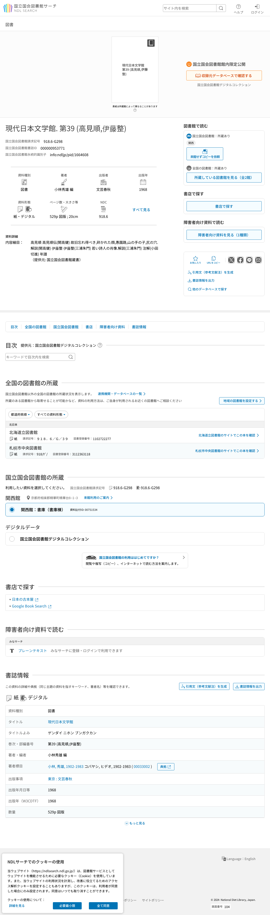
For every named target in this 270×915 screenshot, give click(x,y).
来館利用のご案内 (99, 497)
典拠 (165, 766)
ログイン (257, 8)
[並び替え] (20, 414)
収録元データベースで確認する (223, 75)
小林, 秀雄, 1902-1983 (65, 766)
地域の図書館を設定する (243, 401)
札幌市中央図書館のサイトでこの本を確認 (228, 451)
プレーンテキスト (32, 650)
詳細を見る (17, 905)
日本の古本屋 (25, 599)
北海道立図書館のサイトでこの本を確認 (229, 435)
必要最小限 (67, 905)
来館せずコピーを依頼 (205, 154)
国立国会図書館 (66, 326)
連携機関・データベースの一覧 (122, 394)
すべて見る (141, 209)
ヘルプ (238, 8)
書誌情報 (139, 326)
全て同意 (103, 905)
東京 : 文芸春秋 (60, 778)
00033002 (142, 766)
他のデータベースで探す (207, 289)
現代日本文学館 (60, 721)
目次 (14, 326)
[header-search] (194, 8)
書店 (89, 326)
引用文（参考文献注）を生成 (210, 272)
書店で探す (224, 206)
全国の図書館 (35, 326)
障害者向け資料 (112, 326)
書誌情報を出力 (200, 280)
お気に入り (195, 260)
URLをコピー (213, 260)
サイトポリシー (153, 900)
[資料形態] (51, 414)
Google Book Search (32, 606)
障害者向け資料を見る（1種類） (224, 234)
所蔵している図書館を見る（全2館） (224, 177)
